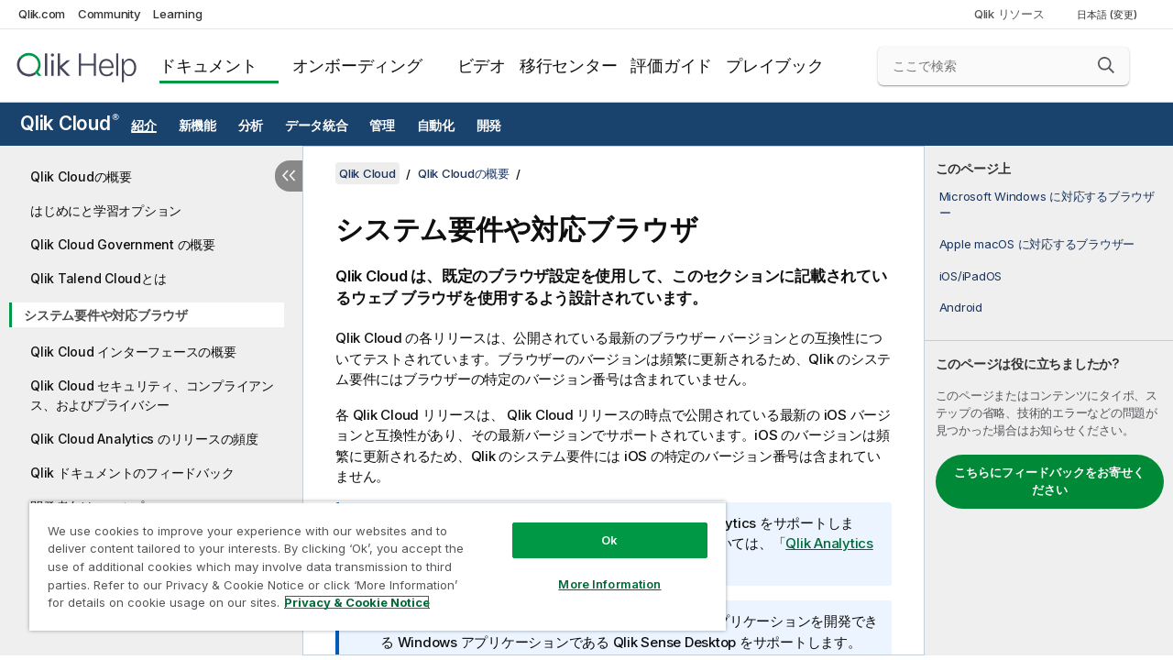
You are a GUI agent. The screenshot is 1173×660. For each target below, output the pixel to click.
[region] (369, 559)
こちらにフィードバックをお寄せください (1049, 481)
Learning (177, 13)
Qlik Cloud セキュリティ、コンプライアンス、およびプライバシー (152, 395)
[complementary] (1049, 400)
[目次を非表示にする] (288, 176)
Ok (595, 526)
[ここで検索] (1003, 66)
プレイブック (775, 65)
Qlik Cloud (69, 123)
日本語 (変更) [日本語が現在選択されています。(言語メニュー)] (1108, 14)
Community (109, 13)
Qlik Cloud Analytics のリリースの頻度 (144, 438)
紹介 (144, 125)
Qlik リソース (1009, 13)
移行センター (569, 65)
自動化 (436, 125)
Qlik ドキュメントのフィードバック (132, 472)
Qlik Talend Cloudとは (98, 278)
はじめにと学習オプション (105, 210)
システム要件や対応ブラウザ (106, 315)
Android (960, 307)
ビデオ (481, 65)
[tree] (151, 353)
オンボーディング (357, 65)
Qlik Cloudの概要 (81, 176)
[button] (1106, 65)
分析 (251, 125)
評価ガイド (671, 65)
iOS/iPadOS (971, 276)
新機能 (197, 125)
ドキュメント (208, 65)
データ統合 (316, 125)
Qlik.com (41, 13)
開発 (489, 125)
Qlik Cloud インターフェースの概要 (133, 351)
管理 (382, 125)
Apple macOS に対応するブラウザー (1037, 243)
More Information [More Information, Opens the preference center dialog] (595, 570)
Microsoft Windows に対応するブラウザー (1047, 204)
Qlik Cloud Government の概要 (122, 244)
